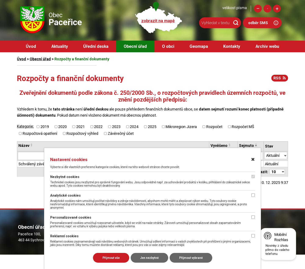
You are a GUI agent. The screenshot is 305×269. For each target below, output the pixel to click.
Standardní (267, 8)
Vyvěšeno (219, 145)
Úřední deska (95, 46)
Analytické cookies (65, 195)
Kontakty (231, 46)
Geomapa (199, 46)
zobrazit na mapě (158, 20)
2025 (152, 126)
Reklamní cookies (64, 236)
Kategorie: (25, 126)
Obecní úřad (135, 46)
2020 (62, 126)
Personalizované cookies (70, 217)
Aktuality (59, 46)
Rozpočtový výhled (82, 133)
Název (23, 145)
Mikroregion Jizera (181, 126)
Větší (277, 8)
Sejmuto (246, 145)
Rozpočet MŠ (243, 126)
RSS (279, 78)
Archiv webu (267, 46)
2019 (44, 126)
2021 (80, 126)
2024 (134, 126)
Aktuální (271, 164)
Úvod (31, 46)
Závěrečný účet (121, 133)
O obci (168, 46)
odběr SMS (258, 23)
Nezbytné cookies (64, 177)
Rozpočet (214, 126)
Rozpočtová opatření (40, 133)
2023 (116, 126)
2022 (98, 126)
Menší (258, 8)
